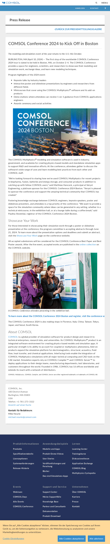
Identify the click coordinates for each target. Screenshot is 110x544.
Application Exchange (82, 463)
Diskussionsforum (80, 458)
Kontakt (94, 8)
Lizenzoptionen (20, 458)
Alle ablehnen (96, 538)
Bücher (46, 471)
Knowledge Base (51, 501)
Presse (75, 501)
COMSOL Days (20, 496)
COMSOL (13, 336)
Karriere (76, 496)
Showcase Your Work (27, 235)
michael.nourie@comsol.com (22, 417)
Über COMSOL (79, 492)
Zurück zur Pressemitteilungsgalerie (78, 29)
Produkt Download (52, 516)
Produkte (17, 448)
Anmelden (80, 8)
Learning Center (79, 448)
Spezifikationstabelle (23, 453)
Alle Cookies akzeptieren (71, 538)
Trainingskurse (79, 453)
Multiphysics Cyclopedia (83, 473)
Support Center (50, 492)
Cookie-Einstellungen (13, 538)
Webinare (17, 492)
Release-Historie (21, 468)
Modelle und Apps (51, 448)
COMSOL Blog (79, 468)
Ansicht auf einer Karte (19, 404)
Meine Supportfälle (52, 496)
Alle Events (18, 501)
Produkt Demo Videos (53, 453)
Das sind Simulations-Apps (55, 476)
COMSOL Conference (23, 506)
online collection (88, 244)
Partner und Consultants (54, 506)
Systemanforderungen (23, 463)
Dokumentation (50, 511)
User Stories (48, 458)
